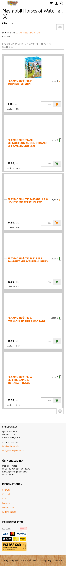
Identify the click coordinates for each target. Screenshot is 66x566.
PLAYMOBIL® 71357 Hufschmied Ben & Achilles (26, 319)
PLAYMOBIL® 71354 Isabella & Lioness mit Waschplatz (27, 201)
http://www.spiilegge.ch (13, 450)
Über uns (6, 490)
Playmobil (18, 44)
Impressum (7, 503)
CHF (38, 33)
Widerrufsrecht (9, 512)
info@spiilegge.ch (10, 446)
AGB (4, 498)
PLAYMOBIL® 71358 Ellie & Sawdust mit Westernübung (27, 260)
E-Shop (6, 44)
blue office (25, 561)
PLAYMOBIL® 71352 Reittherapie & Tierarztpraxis (19, 379)
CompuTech (57, 561)
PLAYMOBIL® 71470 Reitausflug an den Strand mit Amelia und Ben (27, 142)
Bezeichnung (29, 33)
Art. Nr (19, 33)
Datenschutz (8, 507)
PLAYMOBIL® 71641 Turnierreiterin (19, 82)
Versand (6, 494)
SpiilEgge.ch (14, 561)
